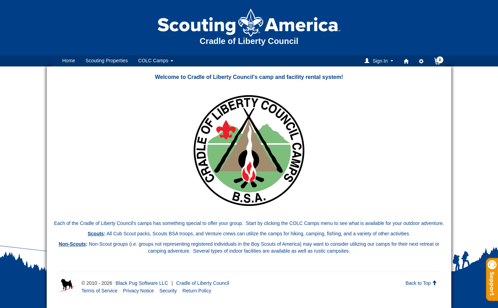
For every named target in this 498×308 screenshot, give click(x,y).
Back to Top (421, 283)
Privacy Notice (138, 290)
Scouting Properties (106, 60)
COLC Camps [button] (155, 60)
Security (168, 290)
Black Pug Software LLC (142, 283)
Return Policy (196, 290)
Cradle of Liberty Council (202, 283)
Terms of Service (99, 290)
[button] (379, 60)
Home (68, 60)
